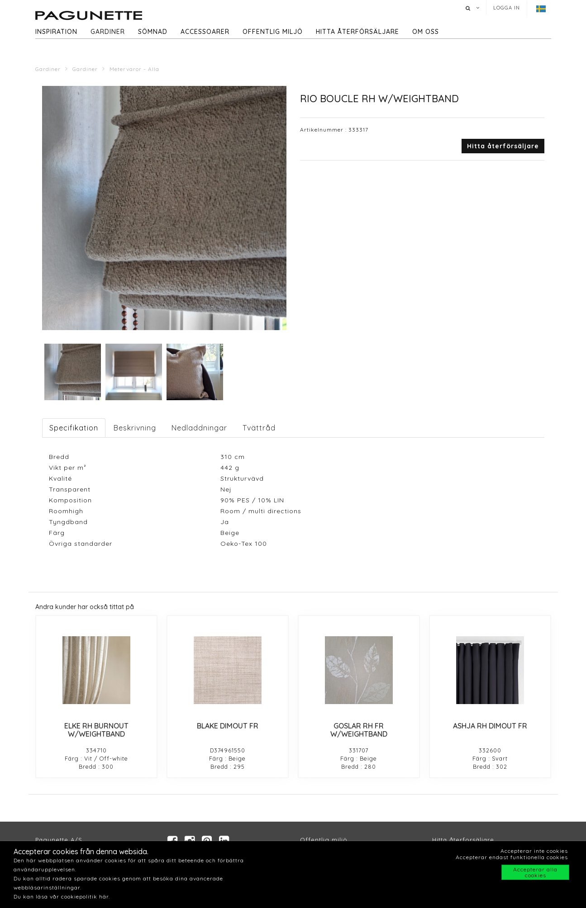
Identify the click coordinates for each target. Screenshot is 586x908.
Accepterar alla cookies (535, 872)
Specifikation (73, 427)
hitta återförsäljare (357, 32)
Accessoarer (205, 32)
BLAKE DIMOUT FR (227, 725)
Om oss (425, 32)
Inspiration (56, 32)
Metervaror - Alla (134, 69)
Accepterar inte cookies (534, 851)
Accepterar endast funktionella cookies (512, 857)
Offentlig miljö (273, 32)
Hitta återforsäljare (463, 840)
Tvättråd (259, 427)
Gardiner (108, 32)
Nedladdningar (199, 427)
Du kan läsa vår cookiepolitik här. (62, 896)
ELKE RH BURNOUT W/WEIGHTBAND (96, 729)
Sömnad (152, 32)
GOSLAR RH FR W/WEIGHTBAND (358, 729)
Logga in (506, 8)
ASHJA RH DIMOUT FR (490, 725)
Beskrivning (135, 427)
